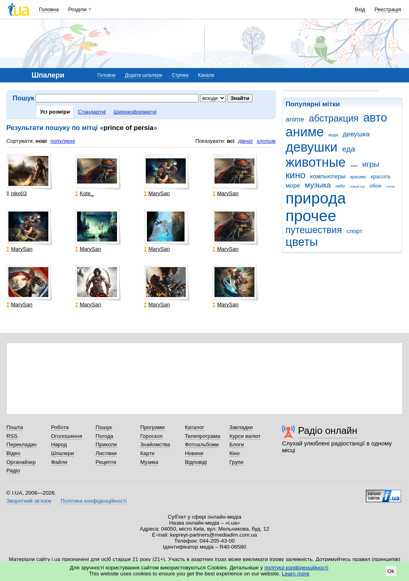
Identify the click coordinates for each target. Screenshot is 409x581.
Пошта (14, 427)
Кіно (234, 453)
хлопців (266, 141)
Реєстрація (388, 9)
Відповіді (196, 462)
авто (375, 117)
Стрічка (180, 75)
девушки (312, 147)
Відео (13, 453)
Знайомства (155, 444)
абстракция (334, 118)
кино (296, 175)
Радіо (13, 470)
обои (375, 186)
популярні (62, 141)
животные (315, 162)
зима (353, 166)
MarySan (157, 193)
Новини (194, 453)
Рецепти (105, 462)
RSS (12, 436)
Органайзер (21, 462)
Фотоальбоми (202, 444)
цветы (302, 242)
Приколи (106, 444)
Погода (104, 436)
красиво (358, 176)
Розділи (77, 9)
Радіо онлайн (327, 430)
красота (380, 177)
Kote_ (84, 193)
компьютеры (327, 176)
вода (333, 134)
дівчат (245, 141)
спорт (355, 231)
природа (316, 198)
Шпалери (62, 453)
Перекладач (21, 444)
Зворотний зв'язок (28, 501)
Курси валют (244, 436)
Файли (59, 462)
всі (230, 141)
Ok (390, 571)
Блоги (236, 444)
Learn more (296, 574)
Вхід (360, 9)
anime (295, 119)
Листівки (106, 453)
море (293, 185)
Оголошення (66, 436)
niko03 (16, 193)
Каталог (194, 427)
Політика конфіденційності (94, 501)
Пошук (103, 427)
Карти (147, 453)
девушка (356, 134)
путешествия (314, 230)
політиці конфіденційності (296, 568)
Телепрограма (202, 436)
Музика (149, 462)
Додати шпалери (143, 75)
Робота (60, 427)
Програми (152, 427)
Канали (206, 75)
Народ (59, 444)
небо (340, 186)
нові (41, 141)
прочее (311, 215)
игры (370, 164)
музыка (318, 185)
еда (348, 149)
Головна (49, 9)
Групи (236, 462)
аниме (305, 131)
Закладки (240, 427)
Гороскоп (151, 436)
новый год (357, 186)
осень (390, 186)
